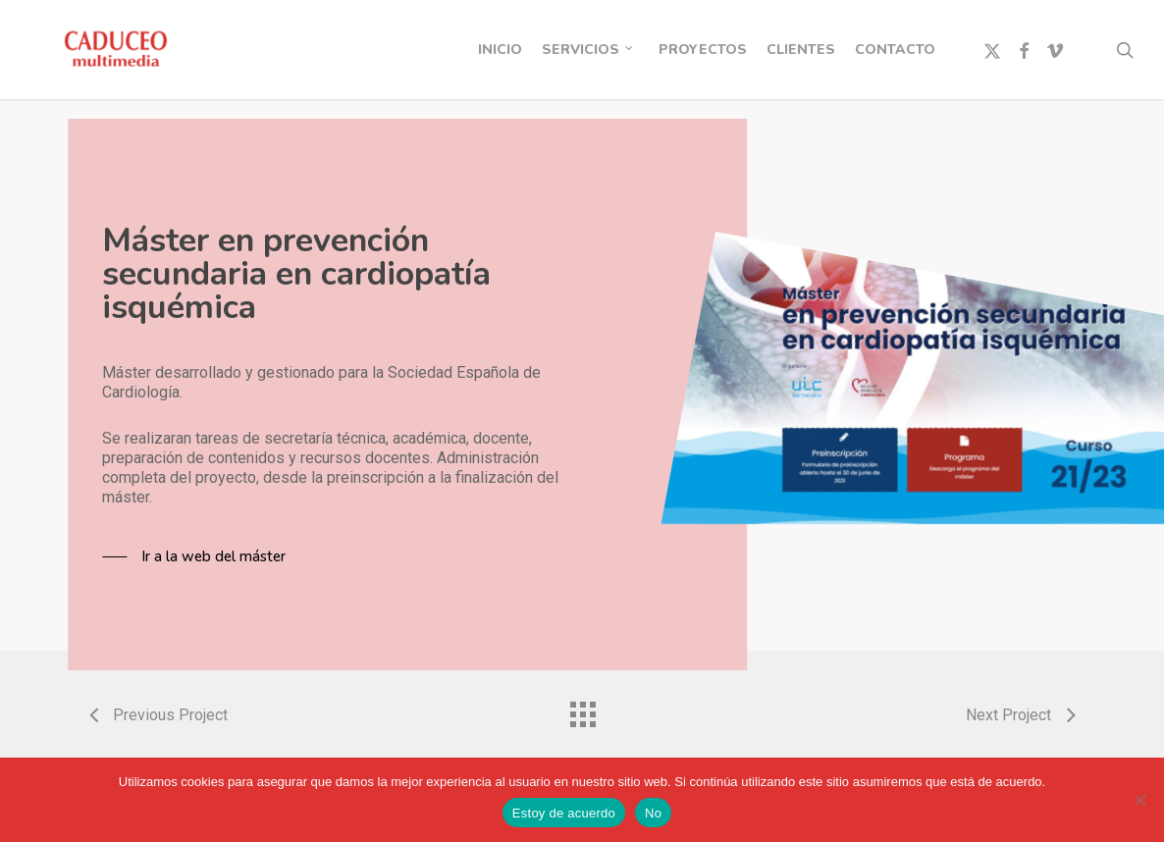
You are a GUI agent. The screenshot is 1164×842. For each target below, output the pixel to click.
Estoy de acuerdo (563, 813)
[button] (194, 556)
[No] (1139, 800)
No (653, 813)
